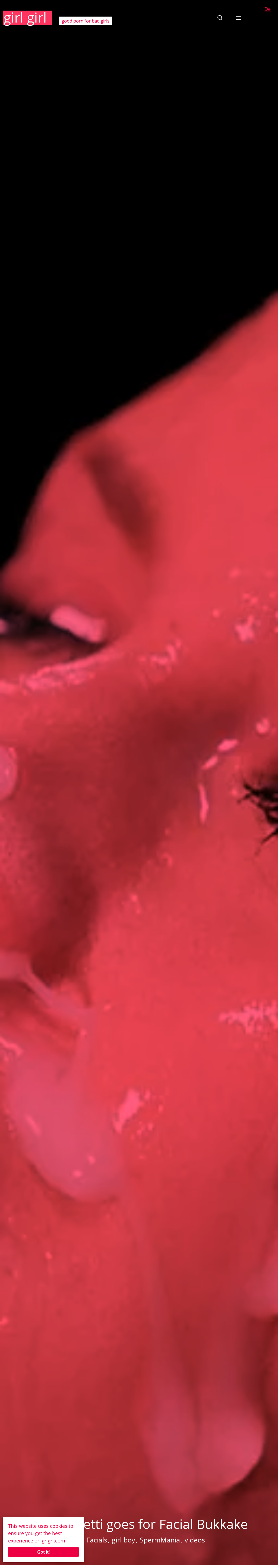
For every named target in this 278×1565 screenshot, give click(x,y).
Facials (96, 1539)
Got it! (43, 1552)
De (267, 9)
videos (195, 1539)
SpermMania (160, 1539)
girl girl (25, 17)
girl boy (123, 1539)
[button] (220, 17)
